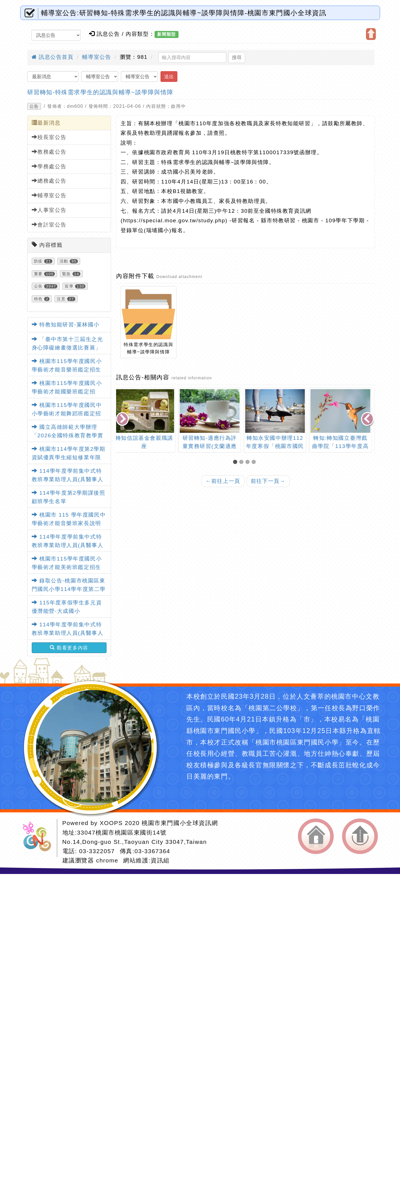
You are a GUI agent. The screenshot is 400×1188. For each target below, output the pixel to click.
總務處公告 (49, 181)
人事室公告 (49, 210)
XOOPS (111, 823)
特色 (38, 299)
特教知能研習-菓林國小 (66, 325)
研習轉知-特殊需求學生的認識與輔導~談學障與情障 (100, 92)
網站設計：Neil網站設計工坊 (38, 838)
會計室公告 (49, 224)
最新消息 (46, 123)
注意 (61, 299)
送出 (169, 76)
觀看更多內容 (69, 648)
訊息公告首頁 (52, 57)
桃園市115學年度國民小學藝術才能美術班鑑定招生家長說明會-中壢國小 (67, 567)
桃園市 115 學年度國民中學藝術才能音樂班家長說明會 (69, 523)
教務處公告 (49, 152)
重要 (38, 274)
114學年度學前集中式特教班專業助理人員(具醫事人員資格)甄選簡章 (67, 479)
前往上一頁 (222, 481)
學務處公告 (49, 166)
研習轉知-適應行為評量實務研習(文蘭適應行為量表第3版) (213, 446)
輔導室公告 (96, 57)
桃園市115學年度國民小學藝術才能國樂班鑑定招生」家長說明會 (67, 391)
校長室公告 (49, 137)
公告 (34, 106)
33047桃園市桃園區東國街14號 (121, 832)
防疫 (38, 261)
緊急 (66, 274)
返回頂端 (360, 836)
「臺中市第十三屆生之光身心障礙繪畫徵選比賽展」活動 (67, 347)
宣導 (69, 286)
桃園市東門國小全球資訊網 (180, 823)
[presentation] (123, 419)
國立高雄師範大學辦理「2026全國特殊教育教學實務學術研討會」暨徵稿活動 (67, 435)
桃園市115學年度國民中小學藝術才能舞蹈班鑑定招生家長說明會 (67, 413)
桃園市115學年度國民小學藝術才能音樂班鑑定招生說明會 (67, 369)
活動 (64, 261)
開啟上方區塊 (371, 34)
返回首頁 (316, 836)
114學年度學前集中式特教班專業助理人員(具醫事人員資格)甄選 (67, 545)
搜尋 (236, 57)
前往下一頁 (268, 481)
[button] (236, 462)
